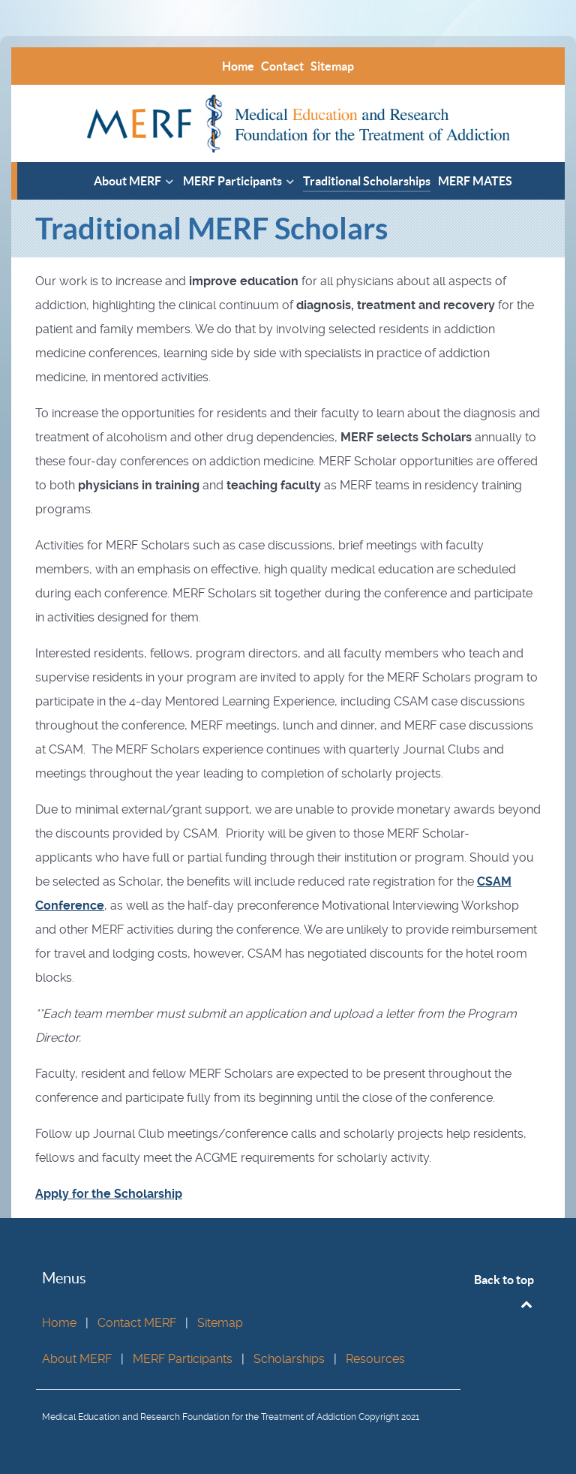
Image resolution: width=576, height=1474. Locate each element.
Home (59, 1323)
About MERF (77, 1359)
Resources (375, 1359)
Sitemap (220, 1323)
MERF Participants (182, 1359)
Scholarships (289, 1359)
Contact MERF (137, 1323)
